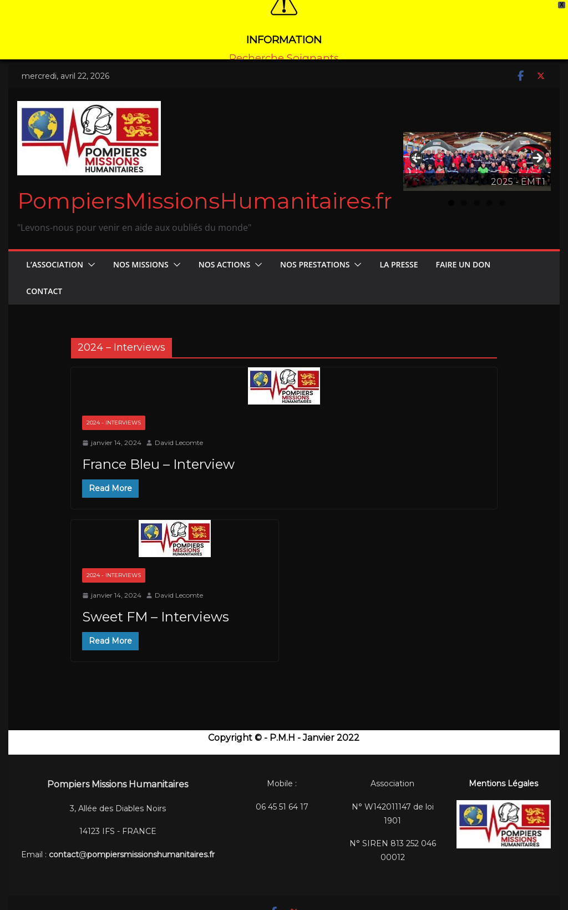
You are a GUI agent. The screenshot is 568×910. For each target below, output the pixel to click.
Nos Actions (224, 251)
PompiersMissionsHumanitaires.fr (204, 187)
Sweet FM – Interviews (155, 604)
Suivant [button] (537, 146)
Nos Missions (141, 251)
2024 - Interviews (114, 410)
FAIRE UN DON (463, 251)
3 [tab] (477, 191)
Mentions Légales (503, 771)
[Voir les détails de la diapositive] (476, 149)
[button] (89, 252)
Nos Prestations (314, 251)
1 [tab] (451, 191)
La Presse (398, 251)
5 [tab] (502, 191)
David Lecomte (179, 430)
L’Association (54, 251)
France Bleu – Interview (158, 451)
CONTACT (44, 278)
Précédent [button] (417, 143)
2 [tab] (464, 191)
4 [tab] (489, 191)
